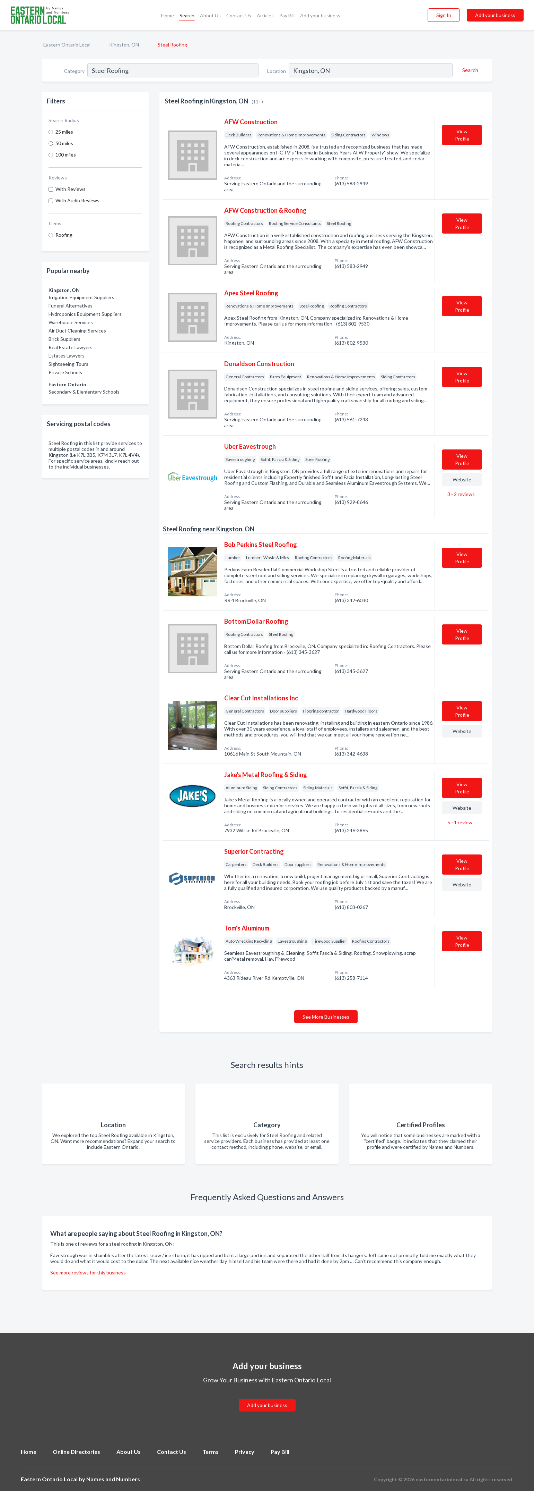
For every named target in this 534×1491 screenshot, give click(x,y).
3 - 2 (460, 494)
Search (187, 15)
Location (276, 71)
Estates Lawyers (67, 356)
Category (74, 71)
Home (167, 15)
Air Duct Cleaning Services (77, 331)
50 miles (64, 143)
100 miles (65, 155)
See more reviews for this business (88, 1272)
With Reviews (70, 189)
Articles (265, 15)
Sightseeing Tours (68, 364)
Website (462, 479)
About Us (210, 15)
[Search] (469, 70)
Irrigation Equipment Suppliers (81, 297)
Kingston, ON (124, 45)
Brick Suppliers (64, 339)
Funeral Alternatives (71, 306)
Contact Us (238, 15)
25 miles (64, 132)
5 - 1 (459, 822)
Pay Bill (287, 15)
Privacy (244, 1451)
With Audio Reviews (77, 200)
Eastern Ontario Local (66, 45)
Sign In (443, 15)
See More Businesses (326, 1017)
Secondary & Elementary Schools (84, 392)
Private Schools (65, 372)
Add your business (320, 15)
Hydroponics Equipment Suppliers (85, 314)
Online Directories (76, 1451)
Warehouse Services (71, 322)
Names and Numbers (113, 1479)
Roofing (63, 235)
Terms (210, 1451)
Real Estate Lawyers (71, 347)
